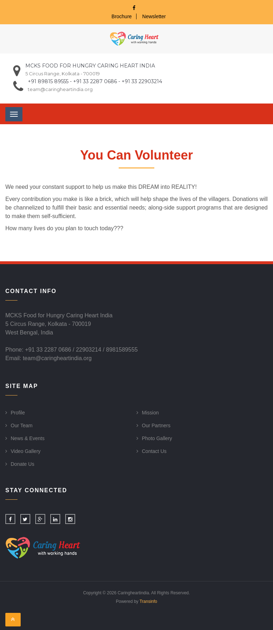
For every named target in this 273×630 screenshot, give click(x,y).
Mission (150, 412)
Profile (18, 412)
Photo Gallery (157, 438)
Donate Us (22, 464)
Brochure (122, 16)
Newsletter (154, 16)
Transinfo (148, 601)
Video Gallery (26, 451)
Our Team (21, 425)
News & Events (28, 438)
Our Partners (156, 425)
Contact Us (154, 451)
